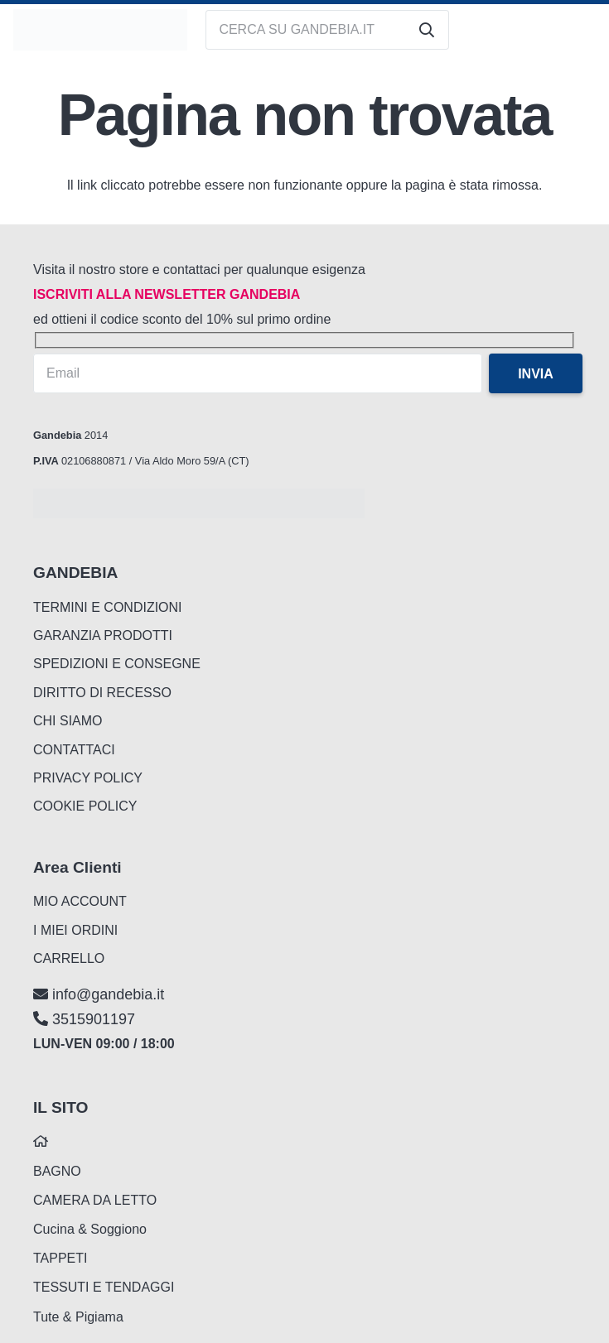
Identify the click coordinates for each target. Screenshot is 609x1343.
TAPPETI (60, 1258)
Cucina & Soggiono (90, 1229)
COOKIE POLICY (85, 806)
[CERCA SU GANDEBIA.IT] (327, 30)
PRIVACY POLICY (88, 778)
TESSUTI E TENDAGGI (103, 1287)
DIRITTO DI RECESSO (102, 693)
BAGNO (57, 1171)
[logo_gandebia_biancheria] (100, 30)
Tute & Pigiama (78, 1317)
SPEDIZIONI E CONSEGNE (117, 664)
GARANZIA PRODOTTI (102, 635)
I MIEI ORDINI (75, 930)
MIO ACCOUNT (80, 901)
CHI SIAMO (68, 721)
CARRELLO (68, 958)
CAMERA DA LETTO (95, 1200)
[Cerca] (426, 29)
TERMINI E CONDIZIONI (107, 607)
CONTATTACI (74, 750)
